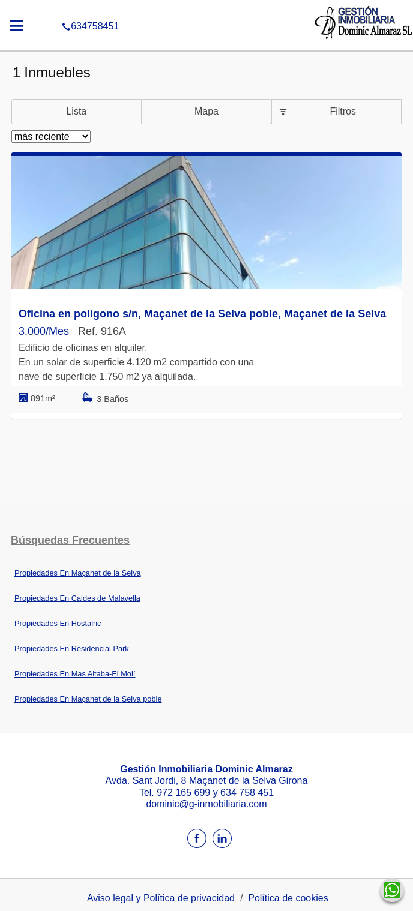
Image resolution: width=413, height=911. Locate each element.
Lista (76, 111)
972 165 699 (185, 792)
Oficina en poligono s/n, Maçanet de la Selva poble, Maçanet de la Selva (202, 314)
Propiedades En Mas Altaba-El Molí (74, 673)
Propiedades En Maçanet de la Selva (77, 572)
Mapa (206, 111)
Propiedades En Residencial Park (71, 648)
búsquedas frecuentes (70, 540)
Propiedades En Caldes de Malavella (77, 598)
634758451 (206, 8)
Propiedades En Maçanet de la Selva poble (87, 698)
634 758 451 (247, 792)
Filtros (343, 111)
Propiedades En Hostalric (57, 623)
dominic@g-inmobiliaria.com (206, 804)
